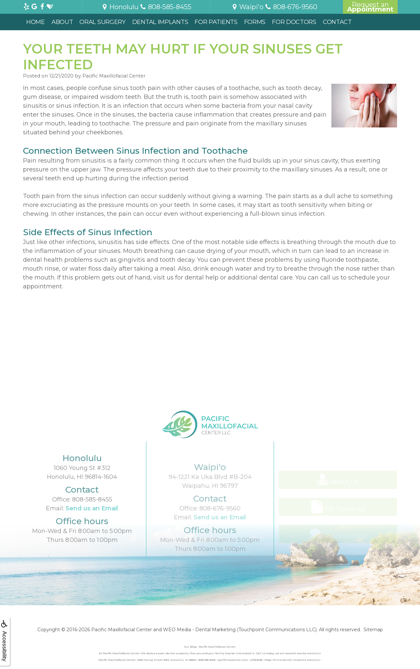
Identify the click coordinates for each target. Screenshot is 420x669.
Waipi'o (247, 7)
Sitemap (373, 630)
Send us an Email (92, 527)
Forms (255, 22)
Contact (337, 22)
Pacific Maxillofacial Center (121, 630)
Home (35, 22)
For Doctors (294, 22)
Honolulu (119, 7)
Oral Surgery (102, 22)
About (62, 22)
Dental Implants (160, 22)
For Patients (216, 22)
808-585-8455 (92, 518)
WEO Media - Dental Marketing (199, 630)
